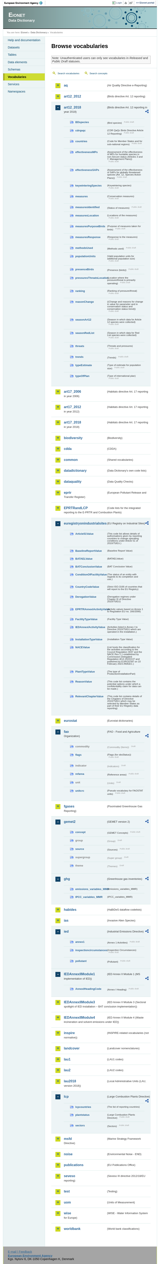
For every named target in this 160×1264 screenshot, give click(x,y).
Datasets (14, 47)
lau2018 (70, 1081)
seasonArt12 (83, 319)
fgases (69, 806)
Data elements (17, 62)
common (71, 460)
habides (70, 909)
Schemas (14, 69)
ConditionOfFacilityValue (90, 574)
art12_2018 (72, 107)
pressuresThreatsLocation (90, 277)
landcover (72, 1048)
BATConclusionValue (88, 566)
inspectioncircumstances (90, 950)
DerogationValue (85, 596)
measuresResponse (87, 237)
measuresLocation (87, 215)
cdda (67, 449)
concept (80, 832)
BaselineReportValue (88, 550)
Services (13, 84)
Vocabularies (17, 77)
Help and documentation (24, 40)
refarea (79, 773)
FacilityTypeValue (86, 619)
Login (119, 2)
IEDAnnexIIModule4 (79, 1017)
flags (78, 754)
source (79, 848)
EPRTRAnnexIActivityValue (90, 609)
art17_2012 (72, 407)
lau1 (67, 1059)
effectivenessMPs (86, 152)
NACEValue (82, 647)
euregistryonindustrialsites (85, 523)
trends (79, 356)
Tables (12, 54)
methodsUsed (84, 247)
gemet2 (69, 821)
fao (66, 731)
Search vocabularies (68, 73)
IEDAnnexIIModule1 (79, 974)
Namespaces (16, 91)
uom (67, 1202)
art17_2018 (72, 422)
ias (66, 920)
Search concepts (99, 73)
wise (67, 1213)
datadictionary (75, 470)
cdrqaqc (80, 130)
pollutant (80, 961)
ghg (67, 879)
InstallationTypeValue (88, 639)
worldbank (72, 1229)
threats (79, 346)
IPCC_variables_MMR (88, 897)
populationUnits (85, 256)
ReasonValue (83, 681)
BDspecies (82, 122)
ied (66, 931)
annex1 (79, 941)
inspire (69, 1033)
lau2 (67, 1070)
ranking (80, 291)
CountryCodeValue (87, 586)
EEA (24, 3)
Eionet (24, 32)
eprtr (67, 492)
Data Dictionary (39, 32)
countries (81, 141)
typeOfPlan (82, 376)
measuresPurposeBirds (90, 226)
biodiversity (73, 438)
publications (73, 1165)
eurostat (70, 720)
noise (68, 1154)
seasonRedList (84, 333)
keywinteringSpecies (88, 185)
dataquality (72, 481)
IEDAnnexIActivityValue (90, 627)
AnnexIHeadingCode (88, 988)
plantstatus (82, 1114)
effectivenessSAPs (87, 170)
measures (81, 196)
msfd (68, 1139)
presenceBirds (84, 269)
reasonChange (84, 301)
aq (66, 85)
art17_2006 (72, 391)
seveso (69, 1176)
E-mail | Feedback (20, 1251)
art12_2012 (72, 96)
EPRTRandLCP (76, 508)
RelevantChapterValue (89, 696)
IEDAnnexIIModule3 (79, 1002)
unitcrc (79, 790)
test (67, 1191)
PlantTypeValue (85, 671)
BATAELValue (83, 558)
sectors (80, 1125)
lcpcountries (83, 1106)
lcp (66, 1096)
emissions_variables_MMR (90, 889)
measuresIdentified (87, 207)
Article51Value (84, 533)
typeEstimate (83, 365)
